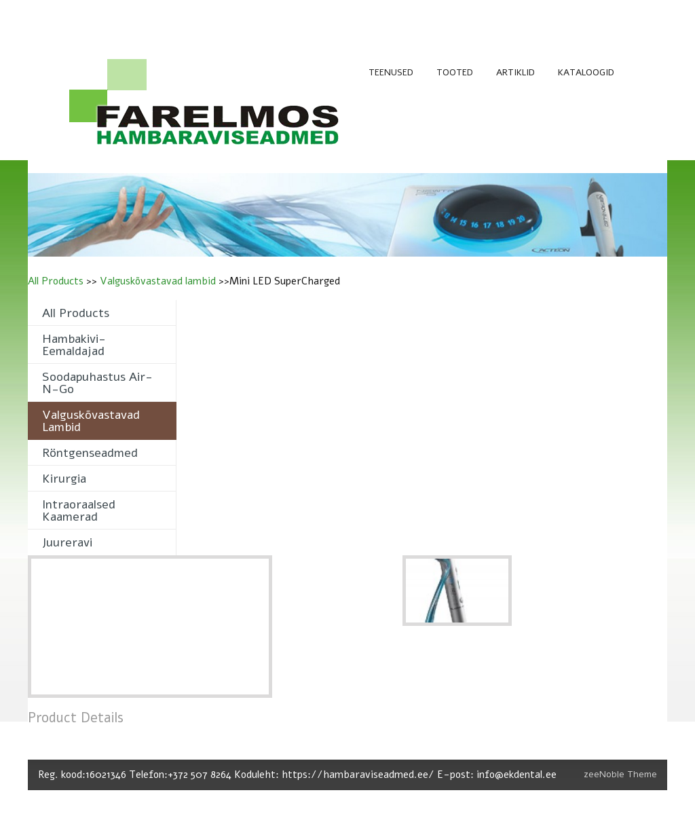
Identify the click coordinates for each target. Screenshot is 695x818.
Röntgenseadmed (90, 453)
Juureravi (67, 542)
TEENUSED (391, 72)
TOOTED (454, 72)
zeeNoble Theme (620, 774)
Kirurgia (64, 478)
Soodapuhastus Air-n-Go (97, 383)
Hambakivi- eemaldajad (74, 345)
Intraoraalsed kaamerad (78, 510)
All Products (55, 281)
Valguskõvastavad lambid (158, 281)
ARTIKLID (515, 72)
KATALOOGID (586, 72)
